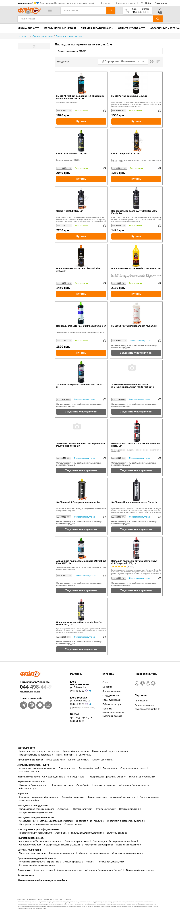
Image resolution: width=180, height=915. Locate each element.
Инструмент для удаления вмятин (36, 817)
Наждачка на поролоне (104, 785)
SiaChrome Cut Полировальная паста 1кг (78, 502)
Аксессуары (63, 809)
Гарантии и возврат (112, 716)
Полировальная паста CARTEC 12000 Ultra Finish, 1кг (134, 212)
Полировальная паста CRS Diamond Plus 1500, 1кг (78, 269)
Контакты (105, 3)
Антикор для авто (75, 776)
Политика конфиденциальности (113, 710)
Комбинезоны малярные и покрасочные (39, 861)
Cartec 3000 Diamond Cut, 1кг (71, 153)
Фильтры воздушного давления (86, 833)
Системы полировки (29, 850)
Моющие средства (72, 861)
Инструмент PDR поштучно (90, 821)
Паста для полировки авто (32, 853)
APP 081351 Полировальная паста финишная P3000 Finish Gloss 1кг (80, 444)
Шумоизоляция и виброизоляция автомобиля (42, 880)
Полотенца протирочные (76, 841)
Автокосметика (26, 875)
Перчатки (89, 861)
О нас (105, 682)
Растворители (110, 768)
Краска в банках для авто (76, 751)
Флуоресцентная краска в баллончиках (38, 797)
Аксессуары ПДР (27, 821)
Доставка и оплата (125, 3)
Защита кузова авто (131, 28)
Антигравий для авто (52, 776)
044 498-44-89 (41, 687)
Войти (148, 3)
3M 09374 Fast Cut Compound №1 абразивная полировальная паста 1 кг (80, 97)
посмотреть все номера (30, 692)
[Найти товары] (83, 10)
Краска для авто (28, 28)
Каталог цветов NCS (78, 759)
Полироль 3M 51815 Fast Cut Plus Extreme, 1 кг (81, 326)
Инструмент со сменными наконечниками (40, 824)
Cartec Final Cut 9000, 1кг (69, 211)
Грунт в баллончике (149, 797)
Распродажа (25, 870)
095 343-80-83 (77, 691)
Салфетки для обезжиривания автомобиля (114, 841)
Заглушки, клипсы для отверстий (56, 821)
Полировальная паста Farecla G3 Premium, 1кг (136, 268)
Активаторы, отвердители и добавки (37, 768)
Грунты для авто (67, 768)
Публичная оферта (112, 704)
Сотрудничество (110, 695)
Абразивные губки (28, 788)
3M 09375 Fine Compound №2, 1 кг (129, 96)
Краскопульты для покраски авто (35, 833)
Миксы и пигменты (65, 755)
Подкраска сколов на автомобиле (36, 755)
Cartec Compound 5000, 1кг (125, 153)
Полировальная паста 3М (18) (72, 51)
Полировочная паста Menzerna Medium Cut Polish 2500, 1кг (79, 623)
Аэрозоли (23, 793)
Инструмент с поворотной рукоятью (125, 821)
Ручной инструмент (106, 809)
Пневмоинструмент (82, 809)
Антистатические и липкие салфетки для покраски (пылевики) (50, 844)
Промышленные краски (60, 28)
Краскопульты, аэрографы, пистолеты (39, 829)
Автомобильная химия (73, 797)
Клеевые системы (73, 824)
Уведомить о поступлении (136, 352)
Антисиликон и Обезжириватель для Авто (40, 841)
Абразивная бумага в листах (140, 870)
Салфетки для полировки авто (127, 853)
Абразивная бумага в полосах (134, 785)
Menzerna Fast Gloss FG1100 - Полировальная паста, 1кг (135, 444)
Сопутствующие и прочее (133, 768)
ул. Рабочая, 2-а (78, 687)
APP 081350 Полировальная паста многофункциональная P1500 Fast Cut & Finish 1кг (132, 386)
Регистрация (161, 3)
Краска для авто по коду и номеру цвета (39, 751)
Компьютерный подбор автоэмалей (110, 751)
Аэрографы (61, 833)
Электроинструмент (129, 809)
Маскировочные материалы (99, 844)
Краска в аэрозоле (97, 797)
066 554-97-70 (77, 721)
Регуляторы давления (117, 833)
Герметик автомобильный (142, 776)
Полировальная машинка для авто (36, 809)
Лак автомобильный (89, 768)
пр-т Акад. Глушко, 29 (81, 717)
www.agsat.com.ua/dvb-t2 (147, 709)
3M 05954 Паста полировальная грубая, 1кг (134, 326)
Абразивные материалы (31, 781)
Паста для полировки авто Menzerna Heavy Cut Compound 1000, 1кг (134, 562)
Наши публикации (111, 700)
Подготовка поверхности (32, 838)
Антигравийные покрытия (123, 797)
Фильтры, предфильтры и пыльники (37, 865)
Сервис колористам (145, 705)
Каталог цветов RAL (102, 759)
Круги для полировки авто (62, 853)
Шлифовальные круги (62, 785)
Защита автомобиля (29, 800)
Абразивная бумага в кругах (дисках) (103, 870)
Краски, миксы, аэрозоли (69, 870)
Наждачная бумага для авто (33, 785)
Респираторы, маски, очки (111, 861)
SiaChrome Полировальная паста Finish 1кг (134, 502)
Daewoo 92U (85, 755)
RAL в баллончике (55, 759)
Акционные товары (43, 870)
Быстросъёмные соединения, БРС (36, 812)
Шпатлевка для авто (29, 771)
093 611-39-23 (77, 704)
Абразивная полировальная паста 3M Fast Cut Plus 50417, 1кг (81, 562)
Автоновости (141, 700)
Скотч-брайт (83, 785)
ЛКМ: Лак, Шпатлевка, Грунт (98, 28)
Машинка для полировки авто (94, 853)
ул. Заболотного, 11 (80, 700)
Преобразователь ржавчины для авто (107, 776)
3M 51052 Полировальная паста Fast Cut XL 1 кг (80, 386)
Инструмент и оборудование (34, 805)
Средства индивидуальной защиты (37, 858)
